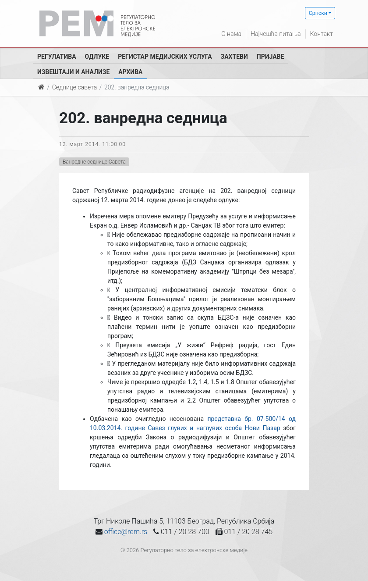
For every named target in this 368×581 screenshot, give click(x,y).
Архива (130, 71)
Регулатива (56, 56)
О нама (231, 33)
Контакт (321, 33)
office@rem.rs (125, 532)
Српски (318, 13)
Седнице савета (74, 87)
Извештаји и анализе (73, 71)
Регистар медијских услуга (165, 56)
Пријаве (270, 56)
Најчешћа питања (276, 33)
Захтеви (234, 56)
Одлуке (97, 56)
